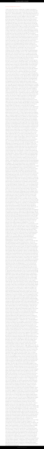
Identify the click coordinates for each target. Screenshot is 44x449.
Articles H (18, 6)
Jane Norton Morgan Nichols (10, 6)
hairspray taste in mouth (22, 1)
